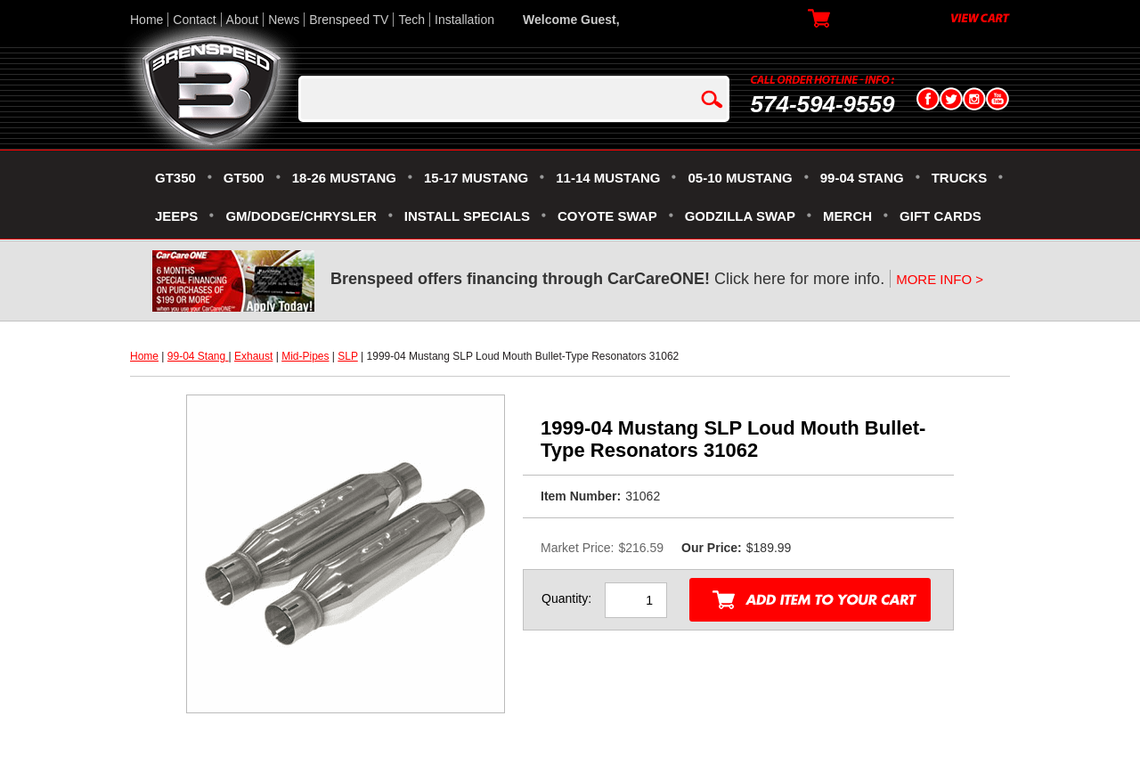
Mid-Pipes (305, 356)
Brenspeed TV (348, 19)
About (242, 19)
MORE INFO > (939, 279)
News (283, 19)
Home (146, 19)
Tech (411, 19)
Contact (194, 19)
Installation (464, 19)
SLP (347, 356)
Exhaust (253, 356)
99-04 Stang (198, 356)
